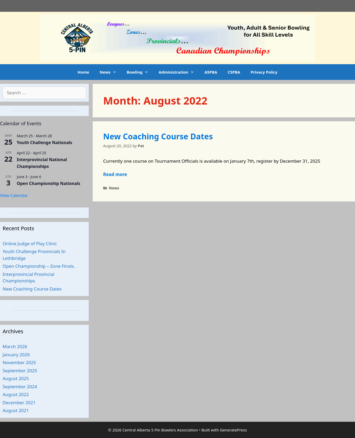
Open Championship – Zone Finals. (39, 266)
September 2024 (20, 387)
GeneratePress (233, 429)
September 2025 (20, 371)
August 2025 (16, 378)
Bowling (140, 72)
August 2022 (16, 394)
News (110, 72)
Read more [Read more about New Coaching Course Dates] (115, 174)
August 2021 (16, 410)
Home (83, 72)
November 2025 (19, 362)
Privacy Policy (264, 72)
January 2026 (16, 355)
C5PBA (234, 72)
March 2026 (15, 346)
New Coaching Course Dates (158, 136)
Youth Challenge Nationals (44, 142)
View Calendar (14, 195)
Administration (179, 72)
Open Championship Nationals (48, 183)
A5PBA (210, 72)
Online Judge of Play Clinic (30, 243)
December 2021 (19, 402)
